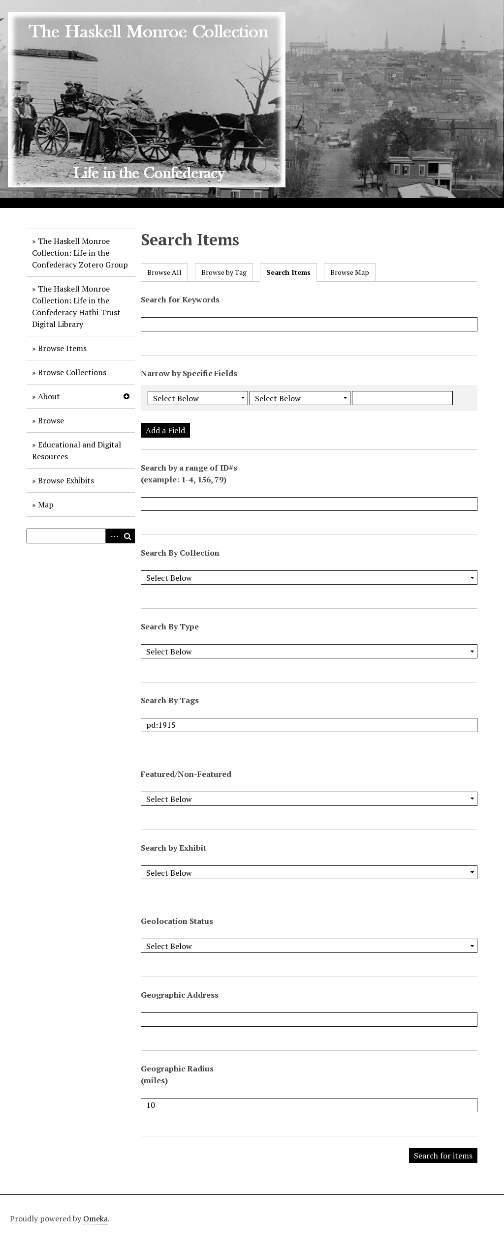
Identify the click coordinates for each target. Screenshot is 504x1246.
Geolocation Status (177, 921)
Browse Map (349, 272)
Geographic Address (180, 994)
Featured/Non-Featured (186, 774)
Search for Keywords (180, 299)
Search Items (288, 272)
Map (46, 504)
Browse (51, 420)
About (49, 396)
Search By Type (170, 626)
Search (127, 536)
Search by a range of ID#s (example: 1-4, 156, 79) (189, 473)
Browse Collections (72, 372)
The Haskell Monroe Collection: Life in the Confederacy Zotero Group (80, 253)
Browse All (164, 272)
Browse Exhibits (66, 480)
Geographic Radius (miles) (177, 1074)
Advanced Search (112, 536)
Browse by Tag (224, 272)
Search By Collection (180, 552)
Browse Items (62, 348)
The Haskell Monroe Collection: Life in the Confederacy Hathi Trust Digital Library (76, 306)
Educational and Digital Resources (76, 450)
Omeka (95, 1218)
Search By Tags (170, 700)
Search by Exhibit (173, 847)
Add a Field (165, 430)
